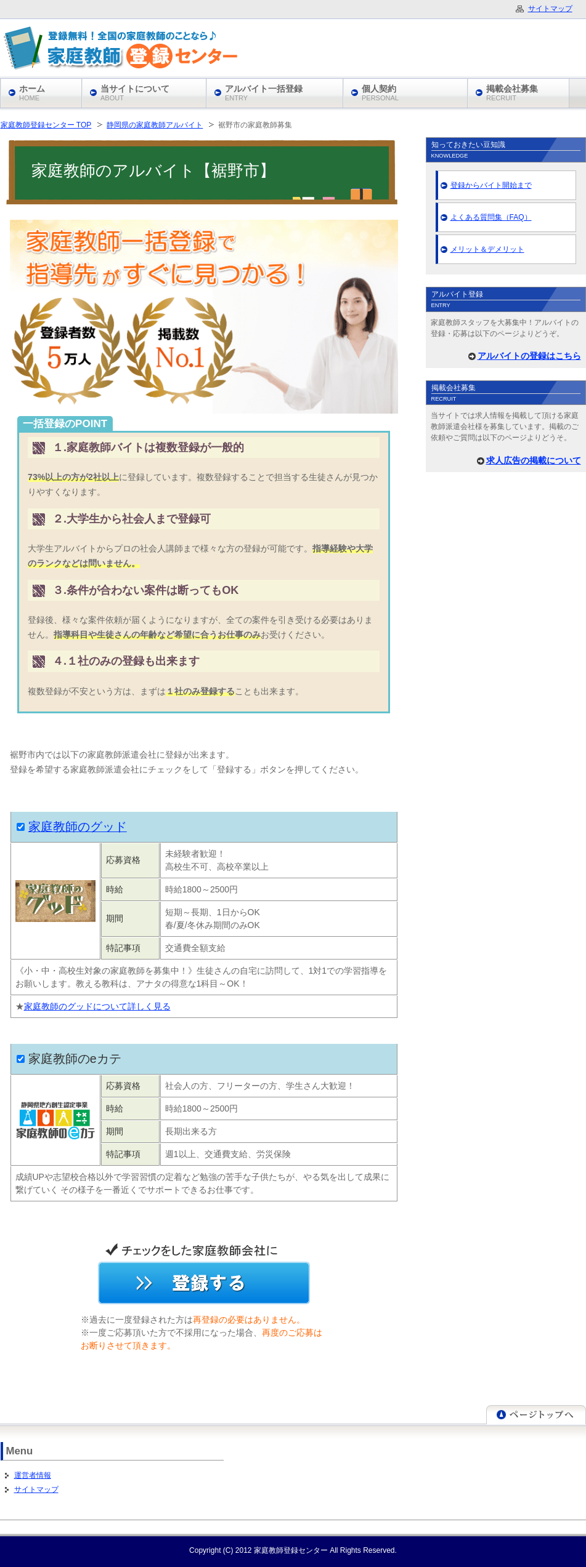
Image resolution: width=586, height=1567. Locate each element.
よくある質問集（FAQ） (491, 217)
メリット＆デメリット (487, 249)
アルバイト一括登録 (264, 93)
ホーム (32, 93)
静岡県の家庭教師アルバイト (155, 125)
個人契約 (380, 93)
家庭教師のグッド (77, 826)
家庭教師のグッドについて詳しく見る (97, 1006)
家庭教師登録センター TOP (46, 125)
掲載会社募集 (512, 93)
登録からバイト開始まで (491, 185)
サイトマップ (36, 1489)
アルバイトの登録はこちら (529, 356)
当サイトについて (134, 93)
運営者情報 (32, 1475)
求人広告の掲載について (533, 460)
